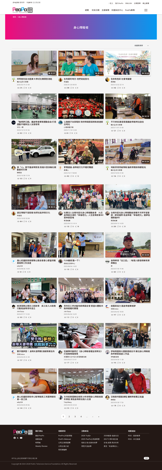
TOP (146, 458)
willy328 (20, 266)
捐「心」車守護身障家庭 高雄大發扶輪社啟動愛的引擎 (36, 168)
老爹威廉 (67, 221)
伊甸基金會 (115, 357)
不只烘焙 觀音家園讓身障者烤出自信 (127, 121)
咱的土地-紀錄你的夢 (89, 443)
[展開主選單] (146, 10)
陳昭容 (19, 173)
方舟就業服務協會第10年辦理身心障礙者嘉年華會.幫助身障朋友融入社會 (83, 398)
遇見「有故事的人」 (111, 446)
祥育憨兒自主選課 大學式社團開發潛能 (34, 78)
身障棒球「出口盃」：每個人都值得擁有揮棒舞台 (130, 261)
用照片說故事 (86, 446)
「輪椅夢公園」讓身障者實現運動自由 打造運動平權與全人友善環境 (36, 123)
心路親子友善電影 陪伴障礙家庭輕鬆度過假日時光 (83, 123)
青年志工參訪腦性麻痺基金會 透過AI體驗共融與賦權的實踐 (83, 307)
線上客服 (146, 3)
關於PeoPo (39, 436)
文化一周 (20, 127)
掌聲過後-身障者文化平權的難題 (78, 167)
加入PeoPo (119, 3)
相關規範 (38, 439)
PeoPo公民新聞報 (65, 436)
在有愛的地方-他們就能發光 (76, 78)
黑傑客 (113, 82)
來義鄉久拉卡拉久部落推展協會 (75, 357)
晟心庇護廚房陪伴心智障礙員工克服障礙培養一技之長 (36, 398)
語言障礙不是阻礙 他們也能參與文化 (33, 212)
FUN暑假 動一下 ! (72, 260)
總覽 (87, 10)
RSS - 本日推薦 (134, 439)
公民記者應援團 (64, 443)
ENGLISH (128, 3)
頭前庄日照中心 (69, 263)
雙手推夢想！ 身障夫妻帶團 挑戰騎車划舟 (36, 351)
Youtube (21, 438)
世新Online (114, 309)
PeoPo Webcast (64, 439)
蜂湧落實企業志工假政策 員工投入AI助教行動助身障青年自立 (36, 307)
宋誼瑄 (66, 82)
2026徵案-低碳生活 (111, 436)
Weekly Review (41, 446)
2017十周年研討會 (111, 439)
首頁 (14, 17)
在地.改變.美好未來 (111, 443)
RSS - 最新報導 (134, 436)
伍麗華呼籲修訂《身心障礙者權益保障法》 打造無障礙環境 (83, 352)
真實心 (66, 170)
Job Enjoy (20, 311)
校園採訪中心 (117, 10)
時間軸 (38, 443)
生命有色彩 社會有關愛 (121, 78)
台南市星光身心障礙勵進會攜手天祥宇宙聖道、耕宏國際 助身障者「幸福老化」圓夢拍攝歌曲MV (130, 215)
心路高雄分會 (69, 127)
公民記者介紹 (63, 446)
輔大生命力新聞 (22, 82)
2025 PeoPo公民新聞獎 (90, 439)
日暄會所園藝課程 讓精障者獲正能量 (127, 396)
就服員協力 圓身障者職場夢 (123, 305)
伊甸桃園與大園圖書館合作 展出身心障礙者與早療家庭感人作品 (130, 352)
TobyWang (67, 402)
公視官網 (137, 3)
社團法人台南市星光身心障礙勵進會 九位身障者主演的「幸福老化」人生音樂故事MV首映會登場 (83, 215)
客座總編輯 (62, 450)
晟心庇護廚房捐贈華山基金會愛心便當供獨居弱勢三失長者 (36, 261)
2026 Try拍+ (86, 436)
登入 (111, 3)
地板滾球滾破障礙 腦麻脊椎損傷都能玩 (128, 167)
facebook (15, 438)
